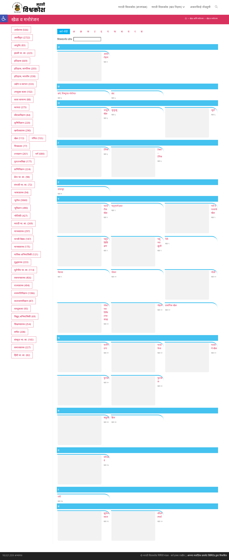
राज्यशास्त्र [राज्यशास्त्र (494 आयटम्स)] (22, 285)
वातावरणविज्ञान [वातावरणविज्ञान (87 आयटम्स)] (23, 301)
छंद (112, 93)
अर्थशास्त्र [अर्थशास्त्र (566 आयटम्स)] (21, 30)
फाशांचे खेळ (214, 346)
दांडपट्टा (61, 189)
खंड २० (160, 521)
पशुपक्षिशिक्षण (106, 242)
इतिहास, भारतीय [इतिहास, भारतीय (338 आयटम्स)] (24, 76)
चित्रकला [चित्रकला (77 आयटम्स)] (20, 146)
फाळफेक (159, 346)
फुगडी (106, 378)
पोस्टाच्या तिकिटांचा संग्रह (106, 312)
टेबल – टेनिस (159, 153)
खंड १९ (106, 521)
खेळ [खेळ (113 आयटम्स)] (19, 138)
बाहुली (106, 417)
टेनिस (106, 149)
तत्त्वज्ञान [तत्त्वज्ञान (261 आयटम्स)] (21, 153)
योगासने (106, 458)
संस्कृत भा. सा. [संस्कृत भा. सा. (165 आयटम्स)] (23, 339)
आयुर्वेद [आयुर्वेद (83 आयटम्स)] (19, 45)
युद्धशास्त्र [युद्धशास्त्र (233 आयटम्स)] (21, 262)
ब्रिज (113, 417)
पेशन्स (60, 272)
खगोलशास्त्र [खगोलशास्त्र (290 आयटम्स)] (22, 130)
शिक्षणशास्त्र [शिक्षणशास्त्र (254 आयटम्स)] (22, 324)
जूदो (213, 110)
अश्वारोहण (106, 55)
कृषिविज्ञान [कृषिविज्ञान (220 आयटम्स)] (22, 123)
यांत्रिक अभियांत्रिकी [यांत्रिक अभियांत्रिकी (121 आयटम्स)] (26, 254)
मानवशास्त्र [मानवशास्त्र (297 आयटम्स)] (22, 231)
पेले (166, 239)
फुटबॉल (159, 379)
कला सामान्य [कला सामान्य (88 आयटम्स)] (22, 99)
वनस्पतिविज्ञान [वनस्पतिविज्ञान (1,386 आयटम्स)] (24, 293)
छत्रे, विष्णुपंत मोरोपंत (67, 93)
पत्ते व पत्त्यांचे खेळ (214, 209)
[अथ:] (186, 18)
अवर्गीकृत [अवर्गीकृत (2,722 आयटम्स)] (22, 37)
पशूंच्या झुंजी (159, 242)
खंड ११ (106, 422)
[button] (4, 18)
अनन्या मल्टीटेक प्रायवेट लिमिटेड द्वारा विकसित (207, 555)
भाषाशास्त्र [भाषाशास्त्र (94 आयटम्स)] (21, 192)
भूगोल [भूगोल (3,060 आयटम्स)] (20, 200)
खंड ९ (106, 217)
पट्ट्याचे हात (116, 205)
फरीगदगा (106, 346)
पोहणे (159, 305)
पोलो (213, 272)
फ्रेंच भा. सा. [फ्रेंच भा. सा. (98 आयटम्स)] (22, 177)
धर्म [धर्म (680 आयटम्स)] (39, 153)
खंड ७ (60, 193)
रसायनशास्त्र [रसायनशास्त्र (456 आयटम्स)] (22, 277)
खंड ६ (60, 98)
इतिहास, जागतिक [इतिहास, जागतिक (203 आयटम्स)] (25, 68)
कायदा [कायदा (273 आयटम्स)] (20, 107)
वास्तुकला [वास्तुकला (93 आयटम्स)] (21, 308)
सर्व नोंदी (63, 31)
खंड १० (114, 276)
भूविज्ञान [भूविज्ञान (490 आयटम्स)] (21, 208)
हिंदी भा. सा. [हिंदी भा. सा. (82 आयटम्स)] (22, 355)
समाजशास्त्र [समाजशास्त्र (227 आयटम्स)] (22, 347)
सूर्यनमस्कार (107, 515)
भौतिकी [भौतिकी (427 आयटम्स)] (20, 215)
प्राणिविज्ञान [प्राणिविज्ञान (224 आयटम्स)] (22, 169)
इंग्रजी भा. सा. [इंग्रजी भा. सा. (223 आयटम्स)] (23, 53)
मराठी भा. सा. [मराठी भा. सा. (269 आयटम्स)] (23, 223)
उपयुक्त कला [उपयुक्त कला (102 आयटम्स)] (23, 92)
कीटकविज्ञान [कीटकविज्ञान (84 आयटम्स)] (22, 115)
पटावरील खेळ (106, 209)
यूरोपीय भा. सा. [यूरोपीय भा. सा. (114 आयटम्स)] (24, 270)
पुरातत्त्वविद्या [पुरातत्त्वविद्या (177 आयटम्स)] (23, 161)
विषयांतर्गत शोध (64, 39)
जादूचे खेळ (106, 111)
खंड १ (106, 62)
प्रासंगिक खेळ (171, 305)
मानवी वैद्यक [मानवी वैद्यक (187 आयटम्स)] (22, 239)
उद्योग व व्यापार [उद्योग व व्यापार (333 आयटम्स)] (24, 84)
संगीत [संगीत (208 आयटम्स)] (19, 332)
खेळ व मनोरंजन (212, 18)
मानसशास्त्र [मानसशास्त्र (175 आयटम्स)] (22, 246)
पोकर (113, 272)
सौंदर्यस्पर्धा (159, 515)
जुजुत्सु (114, 110)
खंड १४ (106, 465)
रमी (59, 496)
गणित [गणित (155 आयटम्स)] (37, 138)
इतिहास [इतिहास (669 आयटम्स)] (20, 61)
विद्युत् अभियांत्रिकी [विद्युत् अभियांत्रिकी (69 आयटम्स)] (24, 316)
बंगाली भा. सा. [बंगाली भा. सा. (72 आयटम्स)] (23, 184)
